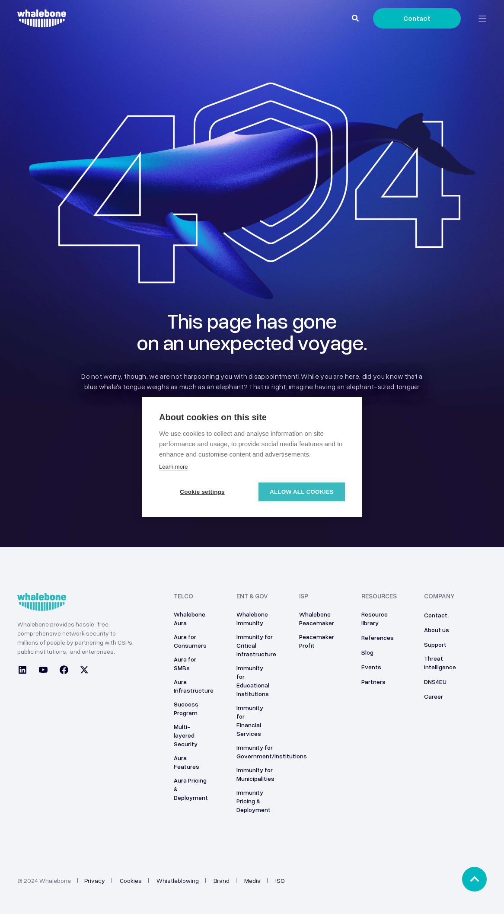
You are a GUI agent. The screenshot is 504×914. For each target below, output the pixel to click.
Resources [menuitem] (379, 596)
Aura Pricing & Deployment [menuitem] (191, 789)
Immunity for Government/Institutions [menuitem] (271, 752)
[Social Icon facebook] (64, 671)
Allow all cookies (302, 492)
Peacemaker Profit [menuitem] (316, 641)
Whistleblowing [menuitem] (177, 881)
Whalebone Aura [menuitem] (189, 618)
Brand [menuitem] (222, 881)
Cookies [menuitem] (131, 881)
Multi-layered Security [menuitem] (186, 735)
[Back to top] (474, 879)
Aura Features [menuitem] (186, 762)
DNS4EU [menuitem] (435, 681)
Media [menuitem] (252, 881)
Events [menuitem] (371, 667)
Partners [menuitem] (373, 681)
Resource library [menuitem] (374, 618)
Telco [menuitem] (183, 596)
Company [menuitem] (439, 596)
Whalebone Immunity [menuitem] (252, 618)
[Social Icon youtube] (43, 671)
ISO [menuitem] (280, 881)
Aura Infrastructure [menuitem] (194, 686)
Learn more (173, 466)
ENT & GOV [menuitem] (252, 596)
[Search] (356, 17)
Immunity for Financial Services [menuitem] (249, 720)
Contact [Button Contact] (417, 18)
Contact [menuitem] (435, 615)
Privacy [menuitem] (94, 881)
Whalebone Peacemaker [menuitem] (316, 618)
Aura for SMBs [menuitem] (185, 663)
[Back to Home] (41, 22)
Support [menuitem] (435, 644)
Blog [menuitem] (367, 652)
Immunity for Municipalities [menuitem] (255, 774)
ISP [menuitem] (303, 596)
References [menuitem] (377, 637)
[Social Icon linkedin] (25, 671)
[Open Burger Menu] (482, 18)
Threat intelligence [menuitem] (440, 663)
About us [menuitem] (436, 629)
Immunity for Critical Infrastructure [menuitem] (256, 645)
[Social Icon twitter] (81, 671)
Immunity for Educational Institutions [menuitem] (252, 680)
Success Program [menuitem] (186, 708)
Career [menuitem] (433, 696)
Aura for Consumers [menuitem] (190, 641)
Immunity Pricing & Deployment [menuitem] (253, 801)
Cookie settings (202, 492)
